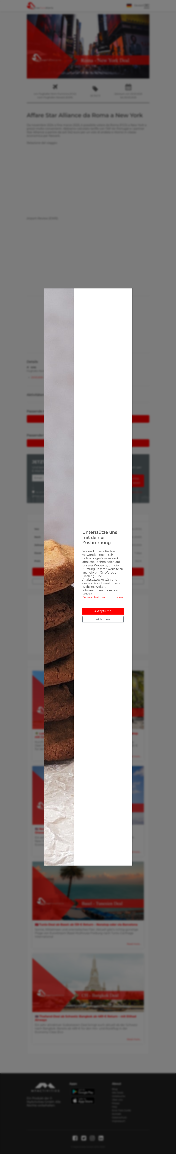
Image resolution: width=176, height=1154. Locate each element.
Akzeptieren (103, 611)
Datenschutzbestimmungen (102, 597)
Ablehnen (103, 619)
